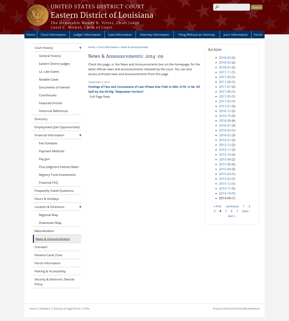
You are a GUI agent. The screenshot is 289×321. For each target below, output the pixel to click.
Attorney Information (154, 35)
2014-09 (225, 198)
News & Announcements (134, 47)
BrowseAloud (252, 308)
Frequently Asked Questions (54, 191)
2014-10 (225, 193)
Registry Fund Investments (57, 175)
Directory (41, 119)
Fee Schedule (48, 143)
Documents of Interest (54, 87)
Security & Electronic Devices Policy (54, 281)
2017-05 (225, 96)
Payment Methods (51, 151)
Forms (258, 35)
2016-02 (225, 135)
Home (30, 35)
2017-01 (225, 106)
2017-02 (225, 101)
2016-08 (225, 121)
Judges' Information (87, 35)
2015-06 (225, 164)
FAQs (87, 308)
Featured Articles (50, 103)
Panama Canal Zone (48, 255)
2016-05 (225, 130)
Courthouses (48, 95)
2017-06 (225, 91)
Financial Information (49, 135)
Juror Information (236, 35)
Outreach (41, 247)
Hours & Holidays (47, 199)
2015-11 (225, 150)
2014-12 (225, 183)
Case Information (120, 35)
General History (50, 56)
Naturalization (44, 231)
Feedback (45, 308)
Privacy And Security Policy (228, 308)
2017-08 (225, 82)
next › (246, 211)
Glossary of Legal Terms (67, 308)
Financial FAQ (48, 182)
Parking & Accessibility (50, 271)
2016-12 (225, 111)
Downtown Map (50, 223)
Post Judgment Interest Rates (59, 167)
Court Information (53, 35)
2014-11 (225, 188)
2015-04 (225, 169)
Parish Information (48, 263)
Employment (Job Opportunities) (57, 127)
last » (231, 216)
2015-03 (225, 174)
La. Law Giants (49, 71)
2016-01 (225, 140)
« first (217, 206)
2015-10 (225, 154)
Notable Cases (49, 79)
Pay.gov (44, 159)
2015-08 (225, 159)
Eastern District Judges (54, 64)
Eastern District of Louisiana (102, 15)
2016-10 (225, 116)
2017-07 (225, 87)
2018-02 (225, 62)
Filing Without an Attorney (196, 35)
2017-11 (225, 72)
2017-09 (225, 77)
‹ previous (232, 206)
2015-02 (225, 179)
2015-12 (225, 145)
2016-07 (225, 125)
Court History (44, 48)
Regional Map (48, 215)
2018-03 (225, 58)
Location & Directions (49, 207)
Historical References (53, 111)
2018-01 (225, 67)
